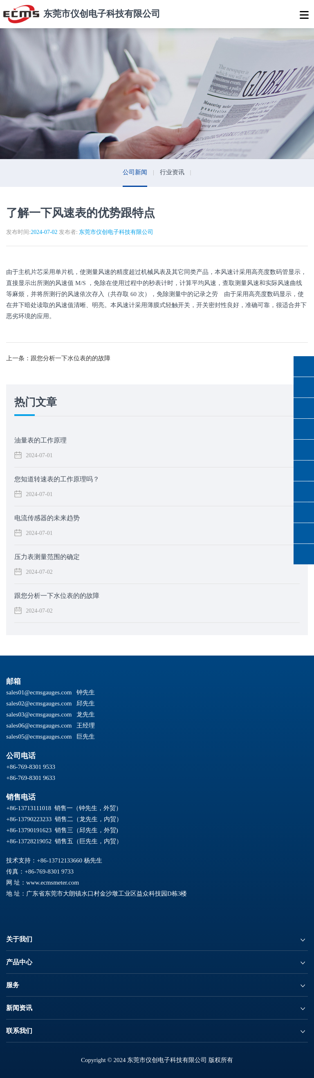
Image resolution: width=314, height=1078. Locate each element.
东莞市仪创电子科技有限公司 (116, 232)
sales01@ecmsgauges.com (39, 692)
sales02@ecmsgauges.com (39, 703)
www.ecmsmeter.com (52, 882)
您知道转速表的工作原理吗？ (56, 479)
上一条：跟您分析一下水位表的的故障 (58, 358)
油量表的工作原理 (40, 440)
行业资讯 (172, 172)
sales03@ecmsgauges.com (39, 714)
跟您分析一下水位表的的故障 (56, 595)
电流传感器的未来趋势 (47, 517)
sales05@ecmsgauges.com (39, 736)
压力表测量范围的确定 (47, 556)
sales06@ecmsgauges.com (39, 725)
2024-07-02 (44, 232)
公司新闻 (135, 172)
